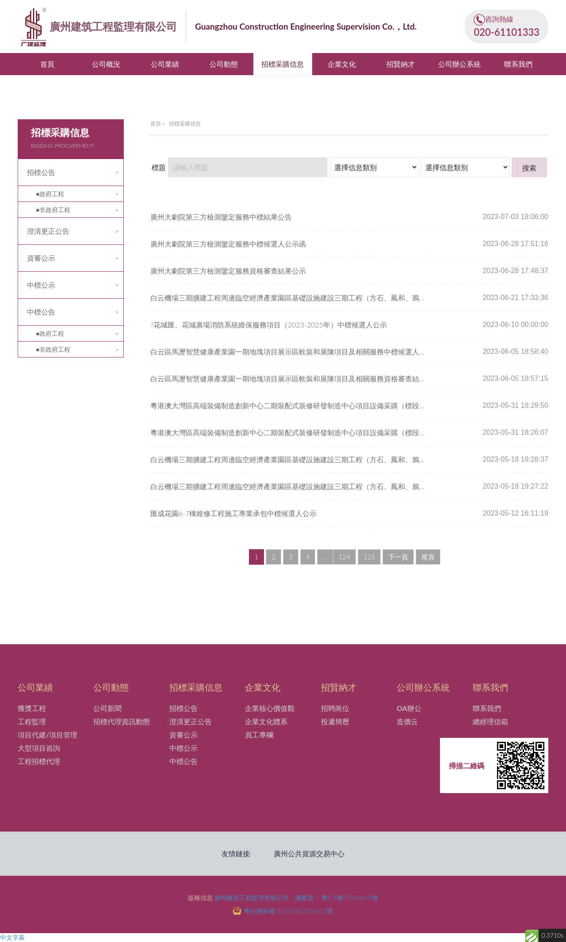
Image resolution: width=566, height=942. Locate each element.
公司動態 (224, 64)
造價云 (407, 721)
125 (369, 557)
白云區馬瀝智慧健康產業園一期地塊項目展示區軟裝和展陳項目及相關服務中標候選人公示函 (289, 351)
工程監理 (32, 721)
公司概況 (106, 64)
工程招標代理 (39, 761)
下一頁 (398, 557)
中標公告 (41, 312)
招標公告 (41, 172)
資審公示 (41, 258)
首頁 (47, 64)
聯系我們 (518, 64)
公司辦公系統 (459, 64)
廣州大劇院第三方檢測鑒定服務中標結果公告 (221, 217)
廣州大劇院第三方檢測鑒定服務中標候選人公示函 (228, 243)
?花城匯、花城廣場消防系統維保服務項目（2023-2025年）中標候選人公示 (268, 324)
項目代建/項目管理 (47, 734)
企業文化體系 (266, 721)
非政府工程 (54, 209)
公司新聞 (107, 708)
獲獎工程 (32, 708)
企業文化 (342, 64)
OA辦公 (409, 708)
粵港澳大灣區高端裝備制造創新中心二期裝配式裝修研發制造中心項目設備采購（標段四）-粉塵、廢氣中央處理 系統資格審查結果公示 (289, 432)
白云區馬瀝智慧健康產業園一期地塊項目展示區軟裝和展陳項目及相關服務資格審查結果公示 (289, 378)
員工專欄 (259, 734)
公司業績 (165, 64)
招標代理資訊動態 (121, 721)
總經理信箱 (490, 721)
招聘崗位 (335, 708)
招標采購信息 (282, 64)
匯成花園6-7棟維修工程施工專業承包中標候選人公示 (233, 513)
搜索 (529, 167)
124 (344, 557)
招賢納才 (400, 64)
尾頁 (428, 557)
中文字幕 (12, 937)
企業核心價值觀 (269, 708)
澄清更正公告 (48, 231)
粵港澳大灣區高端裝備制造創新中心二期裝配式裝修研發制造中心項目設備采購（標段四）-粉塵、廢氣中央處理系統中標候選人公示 (289, 405)
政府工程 (51, 194)
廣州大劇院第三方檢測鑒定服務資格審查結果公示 (228, 270)
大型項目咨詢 (39, 748)
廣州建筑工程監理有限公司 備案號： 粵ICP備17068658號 (296, 897)
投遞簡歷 (335, 721)
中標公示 (41, 285)
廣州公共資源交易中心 (309, 853)
